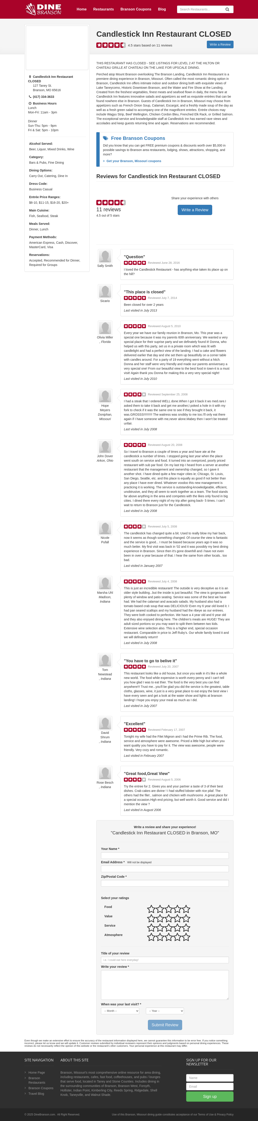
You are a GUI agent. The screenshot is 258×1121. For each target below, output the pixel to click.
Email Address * (126, 862)
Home (82, 9)
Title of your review (115, 953)
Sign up (210, 1096)
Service (109, 925)
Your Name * (110, 849)
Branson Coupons (136, 9)
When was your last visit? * (121, 1004)
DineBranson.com (44, 1114)
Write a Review (220, 44)
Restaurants (103, 9)
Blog (162, 9)
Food (108, 907)
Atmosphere (113, 935)
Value (108, 916)
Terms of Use (206, 1114)
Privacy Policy (225, 1114)
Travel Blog (36, 1093)
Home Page (36, 1072)
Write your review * (115, 966)
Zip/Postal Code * (114, 876)
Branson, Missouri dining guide (143, 1114)
